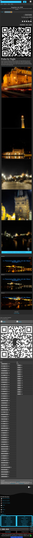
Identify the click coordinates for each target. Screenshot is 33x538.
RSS (3, 322)
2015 (19, 376)
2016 (19, 374)
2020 (19, 365)
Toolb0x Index (8, 516)
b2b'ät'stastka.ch (21, 483)
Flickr (3, 511)
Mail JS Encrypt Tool (24, 522)
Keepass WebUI (24, 525)
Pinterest (3, 509)
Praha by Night (16, 313)
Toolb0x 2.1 (3, 514)
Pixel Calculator (8, 519)
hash (24, 516)
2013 (19, 380)
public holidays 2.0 (8, 518)
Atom (18, 322)
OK (30, 535)
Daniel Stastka (28, 14)
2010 (19, 387)
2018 (19, 369)
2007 (19, 394)
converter (24, 519)
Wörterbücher (8, 525)
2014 (19, 378)
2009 (19, 389)
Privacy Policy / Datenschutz (17, 537)
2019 (19, 367)
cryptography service (24, 518)
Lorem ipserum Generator (8, 522)
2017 (19, 371)
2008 (19, 391)
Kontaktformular (12, 483)
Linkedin (3, 505)
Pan (27, 24)
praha (30, 24)
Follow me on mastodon (6, 498)
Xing (3, 507)
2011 (19, 385)
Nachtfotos (22, 24)
